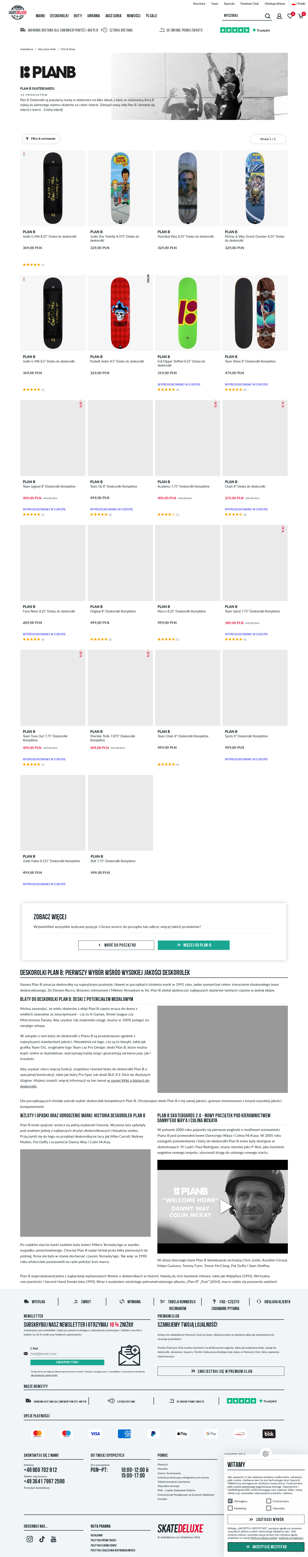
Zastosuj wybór (266, 1519)
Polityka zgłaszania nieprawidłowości (113, 1550)
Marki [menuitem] (40, 16)
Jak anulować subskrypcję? (44, 1375)
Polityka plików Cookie (104, 1545)
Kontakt (162, 1499)
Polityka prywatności (103, 1540)
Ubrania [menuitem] (93, 16)
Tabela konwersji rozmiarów (174, 1481)
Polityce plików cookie (263, 1538)
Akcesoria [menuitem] (113, 16)
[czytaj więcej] (53, 109)
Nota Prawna (101, 1526)
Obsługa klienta (273, 1302)
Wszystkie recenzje (168, 1486)
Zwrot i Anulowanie (169, 1473)
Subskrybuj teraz (67, 1362)
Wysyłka (34, 1302)
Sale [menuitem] (151, 16)
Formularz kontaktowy (37, 1487)
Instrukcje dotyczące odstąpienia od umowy (183, 1477)
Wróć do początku (116, 945)
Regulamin (97, 1535)
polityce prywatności (291, 1538)
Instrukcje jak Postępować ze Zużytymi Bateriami (186, 1494)
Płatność (163, 1464)
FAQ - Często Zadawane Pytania (176, 1490)
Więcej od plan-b (194, 945)
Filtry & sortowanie (40, 139)
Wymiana (130, 1302)
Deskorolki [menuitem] (59, 16)
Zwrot (82, 1302)
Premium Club (168, 1316)
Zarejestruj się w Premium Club (221, 1371)
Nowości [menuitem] (134, 16)
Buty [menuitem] (78, 16)
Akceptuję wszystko (266, 1547)
